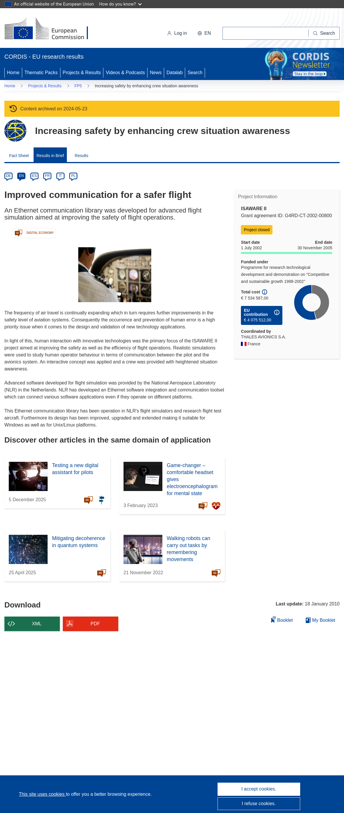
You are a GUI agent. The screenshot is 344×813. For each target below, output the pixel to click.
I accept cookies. (258, 788)
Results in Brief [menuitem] (50, 155)
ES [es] (34, 176)
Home (13, 72)
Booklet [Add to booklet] (282, 619)
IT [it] (60, 176)
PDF (95, 623)
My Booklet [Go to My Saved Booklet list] (320, 620)
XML (37, 623)
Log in (177, 33)
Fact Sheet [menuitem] (19, 155)
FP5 (78, 85)
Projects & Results (82, 72)
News (155, 72)
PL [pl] (73, 176)
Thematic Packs (41, 72)
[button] (204, 33)
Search (194, 72)
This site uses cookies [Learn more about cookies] (42, 794)
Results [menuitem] (81, 155)
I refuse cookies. (259, 803)
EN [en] (21, 176)
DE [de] (8, 176)
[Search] (324, 33)
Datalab (174, 72)
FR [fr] (47, 176)
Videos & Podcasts (125, 72)
